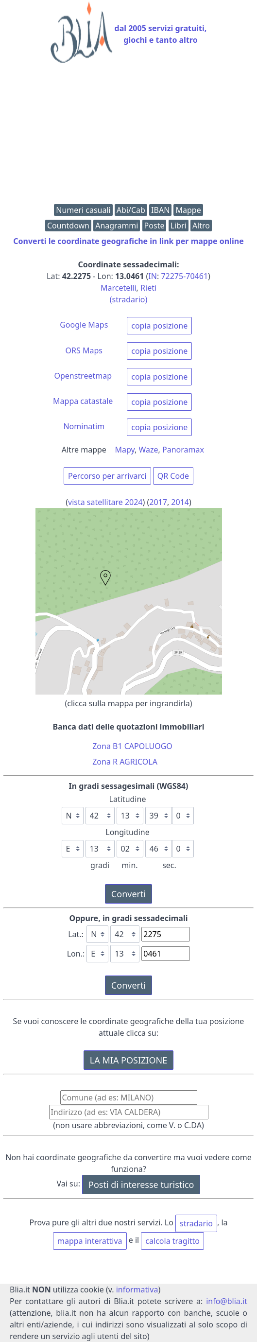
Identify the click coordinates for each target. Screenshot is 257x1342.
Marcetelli (119, 287)
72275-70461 (184, 276)
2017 (158, 502)
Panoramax (183, 449)
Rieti (148, 287)
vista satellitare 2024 (105, 502)
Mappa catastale (83, 401)
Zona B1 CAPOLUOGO (132, 746)
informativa (137, 1289)
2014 (180, 502)
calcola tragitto (172, 1241)
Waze (148, 449)
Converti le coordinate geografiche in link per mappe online (128, 241)
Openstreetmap (83, 375)
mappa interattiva (89, 1241)
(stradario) (129, 299)
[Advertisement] (128, 136)
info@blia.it (226, 1301)
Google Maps (84, 324)
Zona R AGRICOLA (124, 761)
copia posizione (159, 325)
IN (152, 276)
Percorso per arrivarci (107, 476)
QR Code (173, 476)
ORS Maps (84, 350)
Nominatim (83, 426)
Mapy (125, 449)
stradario (196, 1223)
